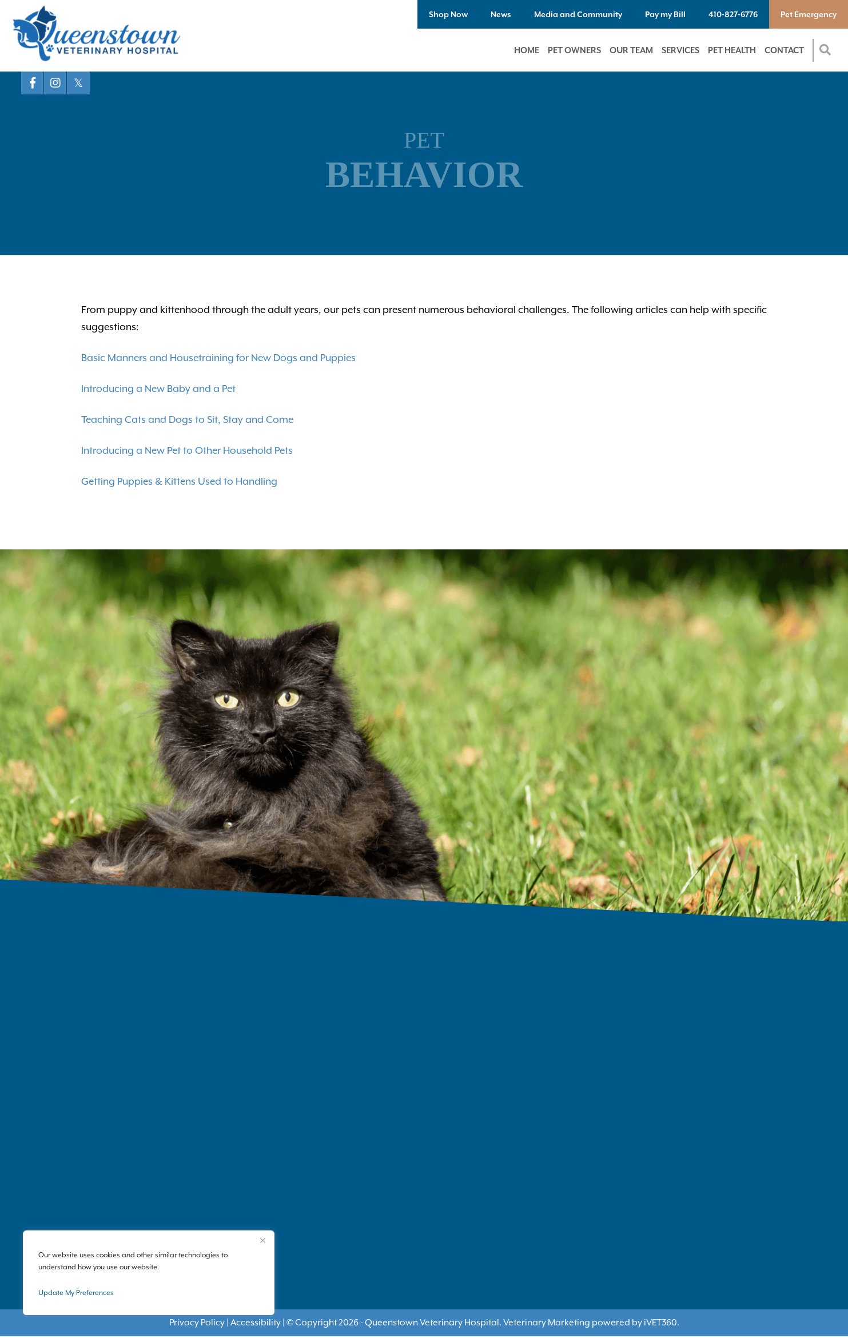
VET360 (660, 1322)
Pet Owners (574, 50)
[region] (148, 1272)
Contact (784, 50)
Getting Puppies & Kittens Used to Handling (179, 481)
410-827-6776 (733, 14)
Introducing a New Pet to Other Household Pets (187, 450)
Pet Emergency (809, 14)
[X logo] (78, 83)
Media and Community (578, 14)
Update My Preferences (76, 1293)
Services (680, 50)
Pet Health (732, 50)
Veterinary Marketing (546, 1322)
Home (526, 50)
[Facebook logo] (32, 83)
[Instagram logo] (55, 83)
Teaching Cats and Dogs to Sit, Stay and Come (187, 419)
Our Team (631, 50)
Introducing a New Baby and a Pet (158, 388)
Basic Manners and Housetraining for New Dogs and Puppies (218, 357)
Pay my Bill (665, 14)
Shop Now (448, 14)
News (501, 14)
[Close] (262, 1240)
